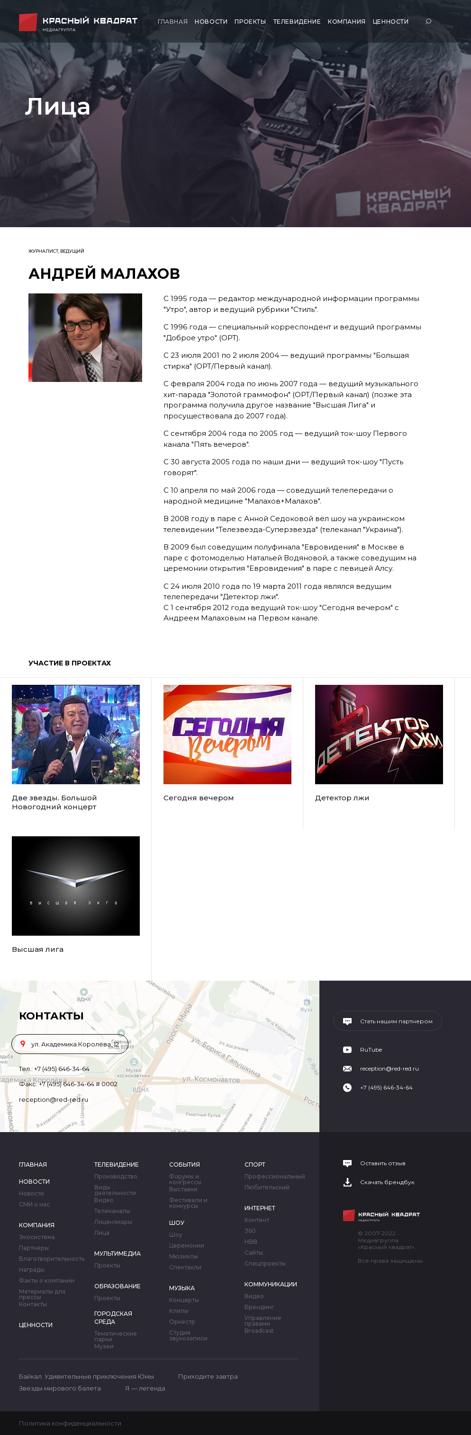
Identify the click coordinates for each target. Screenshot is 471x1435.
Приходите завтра (208, 1376)
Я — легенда (145, 1388)
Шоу (176, 1222)
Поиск (430, 21)
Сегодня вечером (198, 797)
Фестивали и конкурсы (188, 1203)
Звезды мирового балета (60, 1388)
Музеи (104, 1346)
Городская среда (113, 1317)
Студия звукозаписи (188, 1335)
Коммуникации (271, 1284)
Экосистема (37, 1237)
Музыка (182, 1288)
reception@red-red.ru (53, 1099)
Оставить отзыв (383, 1163)
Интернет (260, 1208)
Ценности (391, 21)
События (184, 1164)
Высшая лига (37, 949)
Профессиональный (275, 1176)
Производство (115, 1176)
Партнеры (34, 1248)
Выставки (183, 1189)
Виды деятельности (115, 1190)
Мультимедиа (117, 1253)
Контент (257, 1220)
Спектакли (185, 1267)
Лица (101, 1233)
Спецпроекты (265, 1264)
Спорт (255, 1164)
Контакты (33, 1304)
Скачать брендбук (387, 1182)
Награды (32, 1270)
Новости (211, 21)
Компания (347, 21)
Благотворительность (51, 1259)
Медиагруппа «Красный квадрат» (79, 22)
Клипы (179, 1311)
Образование (117, 1286)
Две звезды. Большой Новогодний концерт (54, 802)
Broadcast (259, 1331)
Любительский (267, 1187)
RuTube (371, 1050)
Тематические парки (115, 1336)
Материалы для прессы (42, 1294)
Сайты (254, 1253)
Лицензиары (113, 1222)
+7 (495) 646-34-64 (62, 1068)
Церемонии (186, 1246)
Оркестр (182, 1322)
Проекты (250, 21)
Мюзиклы (183, 1256)
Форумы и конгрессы (185, 1179)
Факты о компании (46, 1281)
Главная (173, 21)
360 (250, 1231)
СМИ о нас (34, 1204)
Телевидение (297, 21)
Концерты (184, 1300)
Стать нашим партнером (396, 1021)
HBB (251, 1242)
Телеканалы (112, 1211)
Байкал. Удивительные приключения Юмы (86, 1376)
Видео (104, 1200)
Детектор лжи (342, 797)
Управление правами (263, 1321)
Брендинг (259, 1307)
